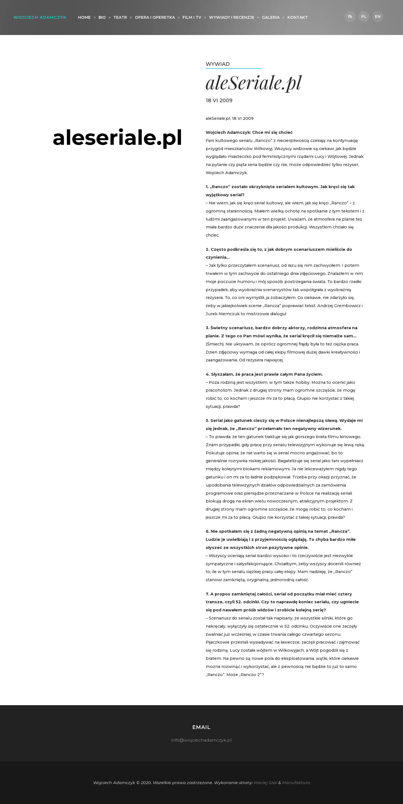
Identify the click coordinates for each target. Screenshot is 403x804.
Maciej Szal (265, 782)
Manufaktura (296, 782)
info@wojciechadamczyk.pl (201, 740)
